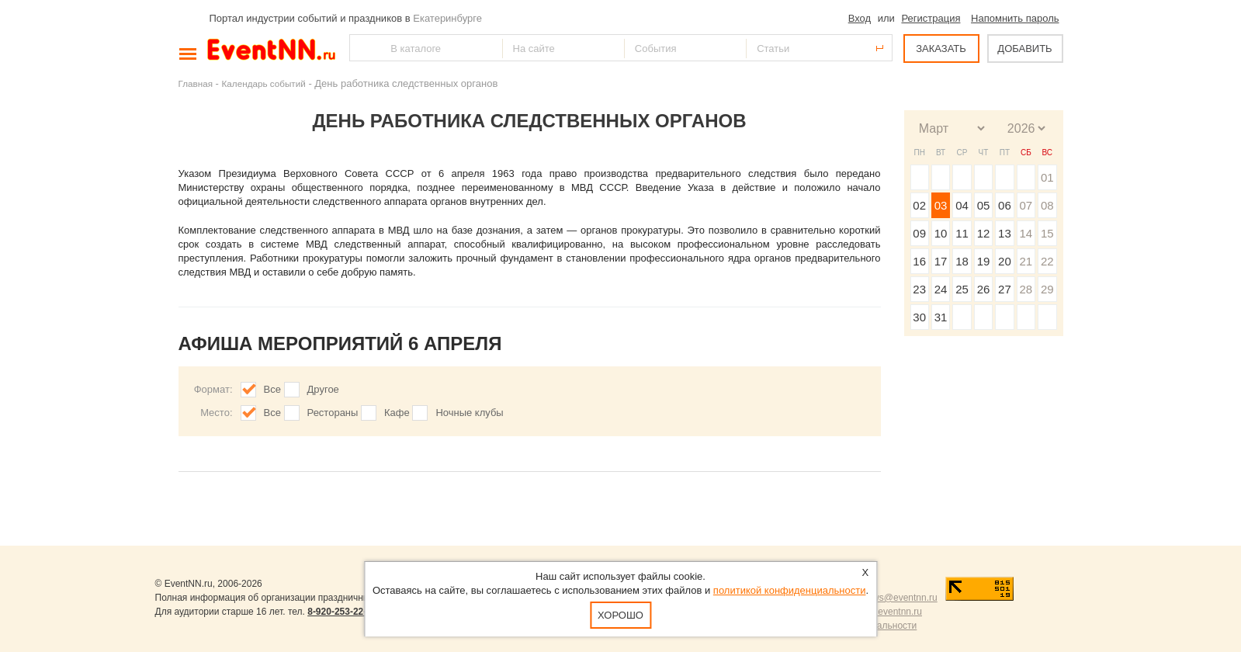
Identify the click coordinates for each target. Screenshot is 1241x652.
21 (1025, 261)
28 (1025, 289)
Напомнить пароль (1015, 18)
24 (941, 289)
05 (983, 205)
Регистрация (930, 18)
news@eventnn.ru (900, 597)
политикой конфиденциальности (789, 590)
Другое (323, 389)
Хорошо (620, 615)
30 (919, 317)
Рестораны (333, 412)
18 (962, 261)
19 (983, 261)
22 (1047, 261)
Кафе (397, 412)
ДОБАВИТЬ (1024, 48)
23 (919, 289)
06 (1004, 205)
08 (1047, 205)
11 (962, 233)
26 (983, 289)
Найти (362, 48)
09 (919, 233)
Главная (196, 83)
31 (941, 317)
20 (1004, 261)
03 (941, 205)
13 (1004, 233)
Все (272, 389)
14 (1025, 233)
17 (941, 261)
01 (1047, 177)
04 (962, 205)
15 (1047, 233)
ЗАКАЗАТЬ (941, 48)
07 (1025, 205)
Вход (859, 18)
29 (1047, 289)
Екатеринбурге (447, 18)
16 (919, 261)
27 (1004, 289)
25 (962, 289)
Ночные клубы (469, 412)
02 (919, 205)
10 (941, 233)
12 (983, 233)
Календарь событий (264, 83)
